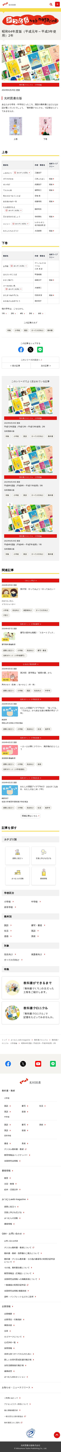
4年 (21, 313)
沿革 (6, 1331)
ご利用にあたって (11, 1398)
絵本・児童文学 (11, 1189)
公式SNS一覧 (10, 1342)
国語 (26, 330)
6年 (39, 313)
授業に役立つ (8, 650)
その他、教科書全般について (17, 1267)
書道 (6, 1143)
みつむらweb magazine (14, 1199)
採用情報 (8, 1348)
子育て (5, 615)
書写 (24, 1106)
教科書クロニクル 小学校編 (30, 418)
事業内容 (8, 1325)
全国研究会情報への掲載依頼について (20, 1279)
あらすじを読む (22, 173)
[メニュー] (57, 4)
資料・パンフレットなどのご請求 (18, 1296)
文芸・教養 (9, 1183)
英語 (6, 1111)
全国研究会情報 (11, 1161)
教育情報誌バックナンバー (16, 1155)
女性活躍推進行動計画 (14, 1365)
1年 (3, 313)
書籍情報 (6, 1170)
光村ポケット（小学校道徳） (14, 769)
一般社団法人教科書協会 (13, 1416)
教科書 (50, 330)
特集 (9, 330)
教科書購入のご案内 (12, 1422)
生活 (39, 729)
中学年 (47, 690)
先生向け (15, 610)
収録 (51, 179)
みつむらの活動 (11, 1218)
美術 (41, 1124)
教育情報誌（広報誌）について (18, 1273)
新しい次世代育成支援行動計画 (18, 1359)
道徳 (39, 764)
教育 (6, 1178)
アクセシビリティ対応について (16, 1404)
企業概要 (8, 1313)
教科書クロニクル (41, 1040)
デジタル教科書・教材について (18, 1247)
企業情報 (6, 1306)
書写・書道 (42, 650)
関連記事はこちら (30, 815)
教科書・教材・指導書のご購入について (21, 1253)
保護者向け (27, 610)
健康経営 (8, 1371)
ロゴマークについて (13, 1336)
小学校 (17, 330)
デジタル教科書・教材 (14, 1149)
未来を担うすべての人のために (18, 1354)
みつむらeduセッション (14, 1377)
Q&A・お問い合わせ (12, 1233)
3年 (12, 313)
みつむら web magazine (20, 1040)
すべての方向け (37, 330)
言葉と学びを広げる (13, 1212)
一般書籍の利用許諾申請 (15, 1285)
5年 (30, 313)
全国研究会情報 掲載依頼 (15, 1290)
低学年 (47, 729)
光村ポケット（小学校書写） (14, 655)
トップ (4, 1040)
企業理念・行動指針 (13, 1319)
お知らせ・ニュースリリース (16, 1387)
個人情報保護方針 (11, 1410)
